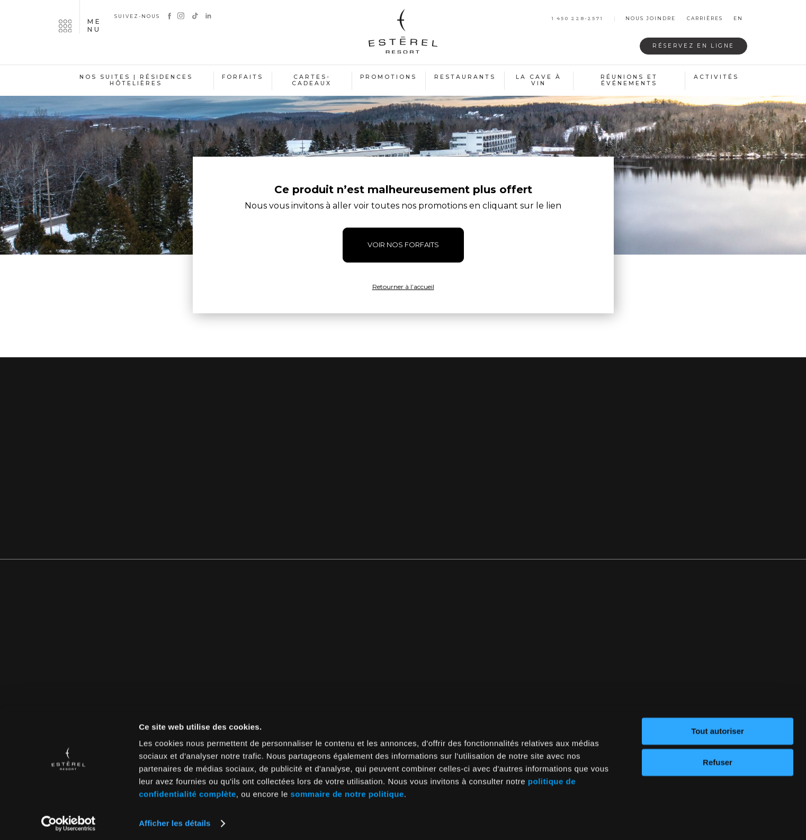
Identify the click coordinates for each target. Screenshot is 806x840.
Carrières (705, 19)
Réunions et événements (629, 80)
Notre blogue (633, 496)
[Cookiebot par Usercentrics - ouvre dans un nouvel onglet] (68, 819)
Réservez (689, 45)
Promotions (388, 77)
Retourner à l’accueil (403, 287)
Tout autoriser (717, 726)
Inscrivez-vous (403, 496)
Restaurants (465, 77)
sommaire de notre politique (347, 789)
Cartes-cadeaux (312, 80)
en (738, 19)
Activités (716, 77)
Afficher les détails (174, 819)
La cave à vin (538, 80)
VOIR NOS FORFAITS (403, 244)
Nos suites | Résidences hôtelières (136, 80)
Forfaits (242, 77)
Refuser (717, 757)
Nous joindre (650, 19)
